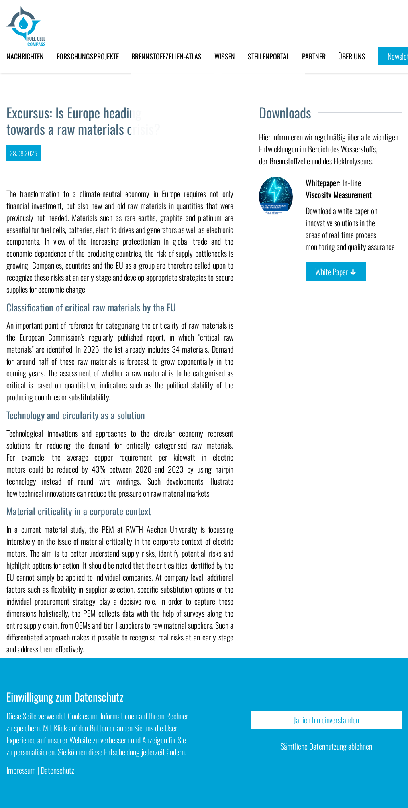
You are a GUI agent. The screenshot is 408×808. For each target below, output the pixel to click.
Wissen (224, 56)
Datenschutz (57, 770)
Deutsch (402, 398)
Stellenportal (268, 56)
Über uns (351, 56)
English (402, 410)
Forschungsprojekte (88, 56)
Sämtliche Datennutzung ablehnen (326, 746)
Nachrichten (25, 56)
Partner (314, 56)
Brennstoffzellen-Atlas (166, 56)
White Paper (335, 272)
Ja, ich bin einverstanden (326, 720)
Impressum (21, 770)
